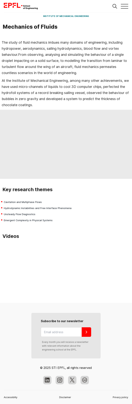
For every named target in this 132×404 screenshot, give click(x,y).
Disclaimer (65, 397)
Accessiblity (10, 397)
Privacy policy (120, 397)
